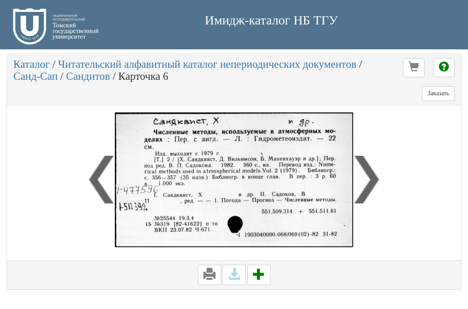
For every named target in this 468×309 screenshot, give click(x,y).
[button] (414, 67)
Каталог (31, 64)
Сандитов (88, 76)
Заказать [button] (438, 93)
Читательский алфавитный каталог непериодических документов (207, 64)
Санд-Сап (35, 76)
